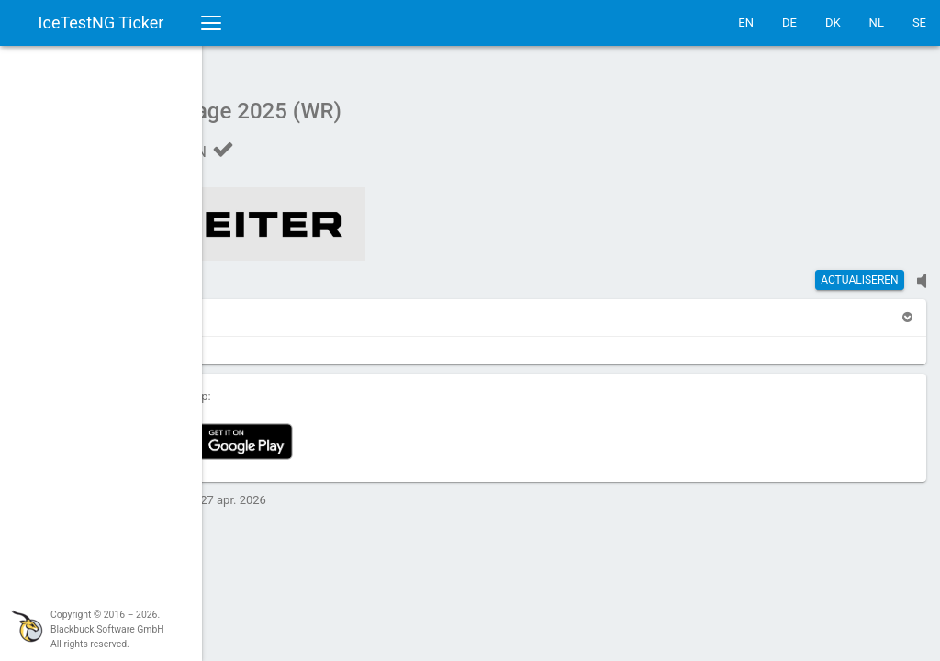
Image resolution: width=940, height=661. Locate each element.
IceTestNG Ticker (101, 22)
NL (876, 22)
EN (746, 22)
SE (919, 22)
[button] (254, 308)
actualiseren (860, 270)
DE (789, 22)
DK (833, 22)
